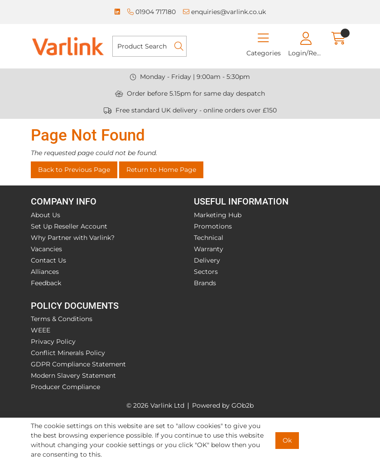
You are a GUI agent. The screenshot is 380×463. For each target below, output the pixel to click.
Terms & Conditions (61, 319)
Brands (205, 283)
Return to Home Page (161, 170)
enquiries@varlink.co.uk (224, 12)
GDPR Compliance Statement (78, 364)
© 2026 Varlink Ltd (155, 405)
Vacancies (46, 249)
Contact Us (48, 260)
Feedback (46, 283)
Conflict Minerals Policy (68, 353)
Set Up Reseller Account (69, 226)
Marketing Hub (217, 215)
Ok (287, 440)
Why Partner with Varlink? (73, 238)
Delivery (207, 260)
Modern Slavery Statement (73, 375)
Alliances (45, 272)
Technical (208, 238)
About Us (45, 215)
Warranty (208, 249)
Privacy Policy (53, 341)
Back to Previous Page (74, 170)
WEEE (40, 330)
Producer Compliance (65, 387)
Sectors (206, 272)
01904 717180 (151, 12)
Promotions (213, 226)
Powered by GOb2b (223, 405)
